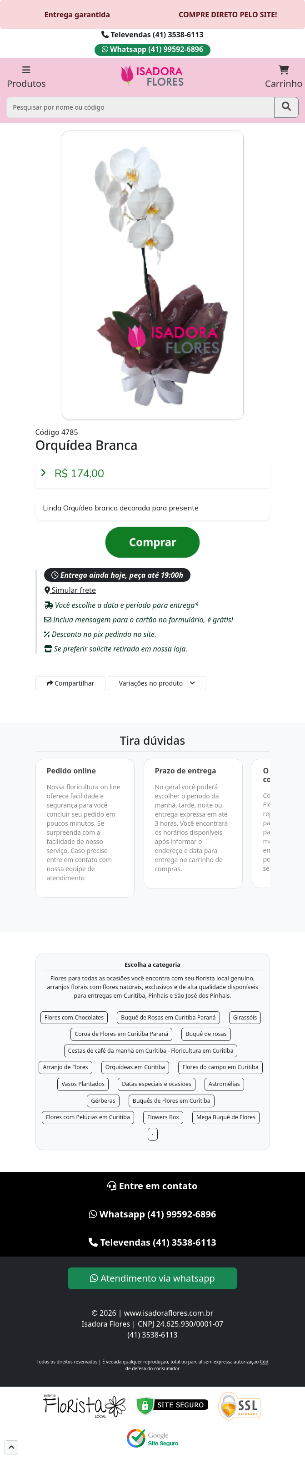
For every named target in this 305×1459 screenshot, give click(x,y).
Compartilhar (71, 683)
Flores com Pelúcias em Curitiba (88, 1117)
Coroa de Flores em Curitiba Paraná (121, 1034)
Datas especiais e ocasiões (156, 1084)
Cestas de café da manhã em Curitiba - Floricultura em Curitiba (151, 1051)
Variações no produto (151, 683)
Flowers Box (163, 1117)
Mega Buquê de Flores (225, 1117)
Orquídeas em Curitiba (135, 1067)
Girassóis (245, 1017)
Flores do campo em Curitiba (220, 1067)
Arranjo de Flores (65, 1067)
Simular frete (70, 590)
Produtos (26, 78)
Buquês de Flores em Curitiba (171, 1101)
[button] (11, 1447)
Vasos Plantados (83, 1084)
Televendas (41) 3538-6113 (152, 35)
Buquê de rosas (205, 1034)
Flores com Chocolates (74, 1017)
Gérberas (103, 1101)
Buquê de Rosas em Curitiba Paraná (168, 1017)
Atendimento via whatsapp (152, 1278)
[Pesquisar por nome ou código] (140, 107)
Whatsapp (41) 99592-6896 (152, 49)
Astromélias (224, 1084)
